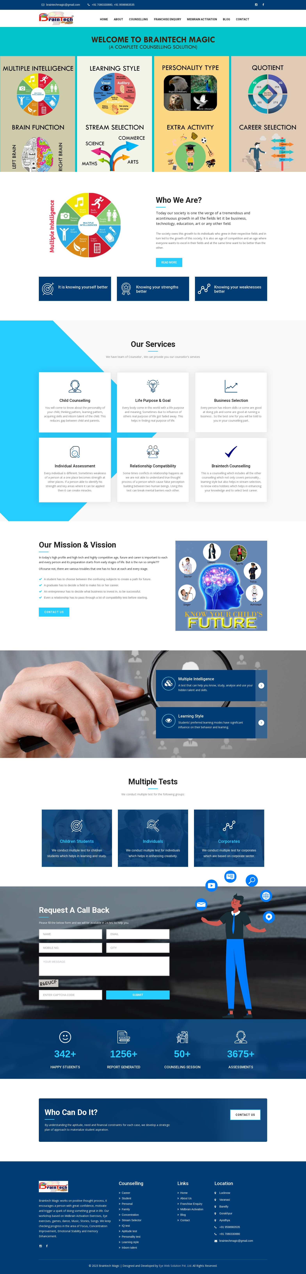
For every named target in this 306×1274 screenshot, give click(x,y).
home (104, 19)
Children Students (77, 841)
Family (126, 1209)
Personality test (131, 1236)
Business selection (231, 400)
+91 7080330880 (229, 1233)
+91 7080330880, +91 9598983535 (111, 4)
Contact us (54, 612)
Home (184, 1192)
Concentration (130, 1214)
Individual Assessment (75, 466)
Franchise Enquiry (167, 19)
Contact (242, 19)
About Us (186, 1198)
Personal (127, 1203)
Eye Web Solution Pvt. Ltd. (175, 1266)
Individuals (153, 841)
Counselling (138, 19)
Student (126, 1198)
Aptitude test (129, 1231)
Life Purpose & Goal (153, 400)
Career (126, 1192)
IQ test (126, 1225)
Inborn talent (129, 1247)
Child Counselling (75, 400)
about (118, 19)
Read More (169, 262)
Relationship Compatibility (153, 466)
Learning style (130, 1242)
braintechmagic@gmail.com (61, 4)
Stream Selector (131, 1220)
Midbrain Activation (202, 19)
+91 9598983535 (229, 1227)
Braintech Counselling (231, 466)
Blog (226, 19)
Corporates (229, 841)
